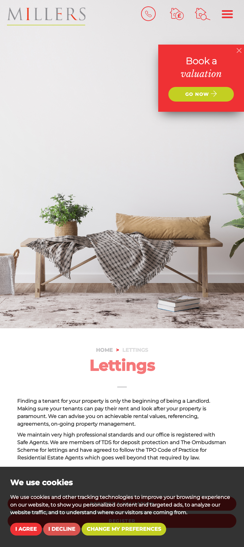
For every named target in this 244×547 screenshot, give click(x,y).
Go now (201, 93)
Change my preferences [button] (124, 529)
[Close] (239, 50)
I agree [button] (26, 529)
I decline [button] (61, 529)
